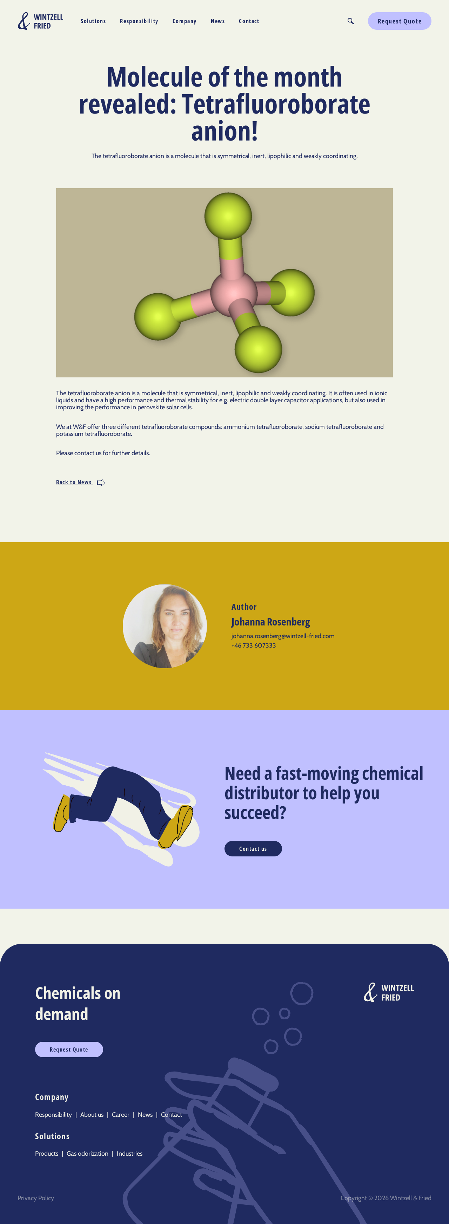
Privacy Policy (36, 1198)
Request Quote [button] (400, 21)
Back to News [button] (80, 482)
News (218, 21)
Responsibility (139, 21)
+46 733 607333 (254, 645)
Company (185, 21)
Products (46, 1153)
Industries (129, 1153)
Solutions (93, 21)
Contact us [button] (253, 849)
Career (120, 1115)
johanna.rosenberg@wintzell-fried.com (283, 636)
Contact (249, 21)
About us (91, 1115)
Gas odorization (87, 1153)
